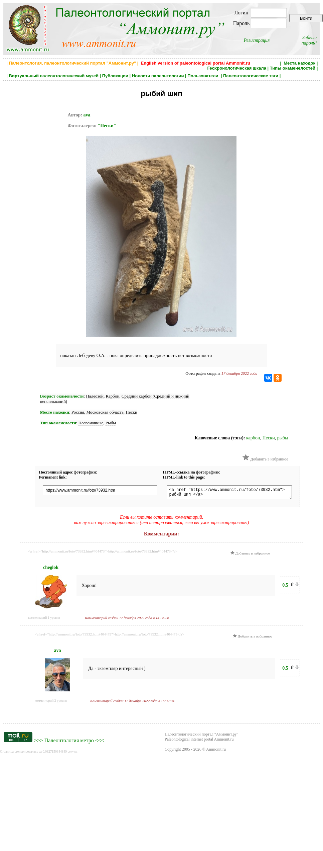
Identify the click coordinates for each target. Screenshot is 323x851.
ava (87, 114)
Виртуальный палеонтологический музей (54, 75)
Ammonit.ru (216, 751)
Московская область (104, 412)
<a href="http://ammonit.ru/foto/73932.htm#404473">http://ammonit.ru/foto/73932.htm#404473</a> (102, 553)
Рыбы (111, 422)
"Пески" (107, 125)
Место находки (54, 412)
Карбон (113, 396)
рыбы (282, 437)
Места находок (299, 63)
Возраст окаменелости (62, 396)
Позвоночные (91, 422)
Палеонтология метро (69, 742)
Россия (77, 412)
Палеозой (95, 396)
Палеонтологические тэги (250, 75)
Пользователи (203, 75)
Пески (131, 412)
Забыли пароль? (309, 40)
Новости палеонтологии (158, 75)
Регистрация (257, 40)
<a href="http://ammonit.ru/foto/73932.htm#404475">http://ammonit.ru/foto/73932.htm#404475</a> (109, 636)
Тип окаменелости (58, 422)
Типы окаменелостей (292, 68)
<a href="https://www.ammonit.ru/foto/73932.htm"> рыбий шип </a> (236, 493)
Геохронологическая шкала (236, 68)
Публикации (115, 75)
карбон (253, 437)
